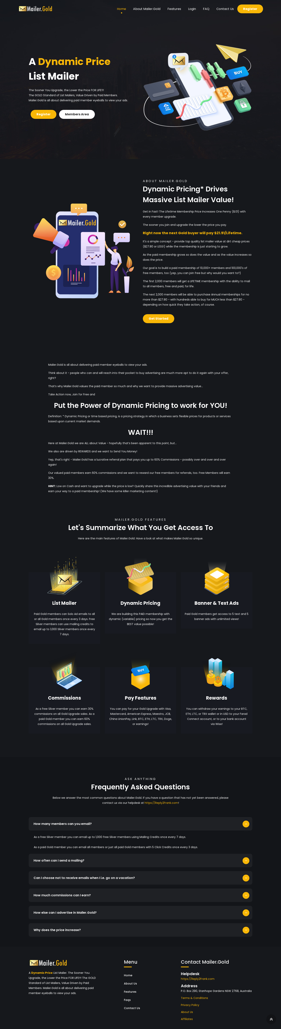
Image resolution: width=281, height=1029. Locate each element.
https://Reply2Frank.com (161, 803)
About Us (130, 980)
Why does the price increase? (57, 926)
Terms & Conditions (194, 994)
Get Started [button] (158, 318)
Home (121, 9)
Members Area (77, 114)
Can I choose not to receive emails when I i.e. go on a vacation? (84, 874)
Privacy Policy (190, 1001)
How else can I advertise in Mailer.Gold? (65, 908)
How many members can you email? (63, 824)
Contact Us (225, 9)
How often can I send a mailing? (59, 856)
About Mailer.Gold (146, 9)
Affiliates (187, 1015)
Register (250, 9)
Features (174, 9)
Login (192, 9)
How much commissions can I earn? (62, 891)
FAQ (206, 9)
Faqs (127, 996)
